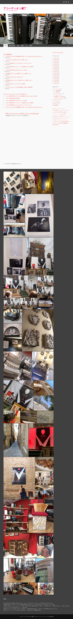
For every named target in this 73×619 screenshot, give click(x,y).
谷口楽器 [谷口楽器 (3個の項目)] (54, 124)
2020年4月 (55, 80)
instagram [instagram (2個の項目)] (67, 110)
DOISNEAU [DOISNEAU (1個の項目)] (63, 108)
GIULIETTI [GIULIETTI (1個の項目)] (59, 110)
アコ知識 (56, 92)
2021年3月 (55, 68)
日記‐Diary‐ (55, 103)
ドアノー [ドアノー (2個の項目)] (66, 118)
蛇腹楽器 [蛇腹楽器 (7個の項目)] (65, 123)
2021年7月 (55, 62)
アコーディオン (56, 89)
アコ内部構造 (57, 90)
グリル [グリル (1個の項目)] (65, 116)
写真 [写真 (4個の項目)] (68, 121)
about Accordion (12, 45)
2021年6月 (55, 64)
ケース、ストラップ (58, 93)
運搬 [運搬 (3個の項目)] (57, 124)
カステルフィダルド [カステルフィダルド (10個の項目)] (58, 116)
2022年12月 (55, 58)
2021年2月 (55, 70)
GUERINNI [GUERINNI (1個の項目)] (63, 110)
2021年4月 (55, 67)
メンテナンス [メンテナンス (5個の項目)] (55, 121)
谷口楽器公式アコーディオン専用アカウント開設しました (19, 80)
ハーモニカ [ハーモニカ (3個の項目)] (54, 119)
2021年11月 (55, 61)
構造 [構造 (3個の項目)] (62, 123)
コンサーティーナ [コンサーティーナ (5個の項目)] (56, 118)
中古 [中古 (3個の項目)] (61, 121)
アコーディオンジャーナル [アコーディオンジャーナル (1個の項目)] (56, 114)
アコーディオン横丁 (14, 8)
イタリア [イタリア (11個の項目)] (63, 114)
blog (18, 45)
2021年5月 (55, 65)
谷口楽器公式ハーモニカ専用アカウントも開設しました (18, 73)
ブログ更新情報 (7, 54)
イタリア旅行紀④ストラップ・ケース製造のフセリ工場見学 (19, 66)
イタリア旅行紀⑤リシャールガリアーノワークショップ (18, 63)
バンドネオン (56, 102)
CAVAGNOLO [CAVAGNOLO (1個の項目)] (54, 108)
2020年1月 (55, 81)
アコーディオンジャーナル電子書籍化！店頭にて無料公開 (19, 87)
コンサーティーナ (57, 99)
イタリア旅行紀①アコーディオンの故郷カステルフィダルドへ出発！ (21, 96)
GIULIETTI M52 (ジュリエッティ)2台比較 (15, 83)
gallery (22, 45)
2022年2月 (55, 59)
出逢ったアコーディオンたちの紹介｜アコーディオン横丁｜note (22, 113)
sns (26, 45)
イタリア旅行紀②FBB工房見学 (13, 98)
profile (31, 45)
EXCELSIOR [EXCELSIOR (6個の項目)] (55, 110)
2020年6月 (55, 77)
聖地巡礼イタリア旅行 (58, 96)
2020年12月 (55, 73)
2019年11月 (55, 83)
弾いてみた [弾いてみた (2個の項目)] (56, 123)
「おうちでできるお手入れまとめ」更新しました (17, 59)
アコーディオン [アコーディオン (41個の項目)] (61, 112)
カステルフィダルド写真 (60, 98)
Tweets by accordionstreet (57, 52)
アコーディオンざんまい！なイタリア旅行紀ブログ (15, 94)
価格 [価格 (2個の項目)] (63, 121)
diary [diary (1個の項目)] (60, 108)
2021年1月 (55, 71)
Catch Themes (51, 616)
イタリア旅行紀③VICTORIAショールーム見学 (16, 70)
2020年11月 (55, 74)
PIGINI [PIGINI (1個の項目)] (53, 112)
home (6, 45)
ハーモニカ (55, 100)
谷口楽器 (55, 105)
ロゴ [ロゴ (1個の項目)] (59, 121)
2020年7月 (55, 76)
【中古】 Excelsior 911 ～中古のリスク (14, 77)
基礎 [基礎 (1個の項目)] (53, 123)
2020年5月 (55, 78)
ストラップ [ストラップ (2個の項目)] (62, 118)
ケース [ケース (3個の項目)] (68, 116)
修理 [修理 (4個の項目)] (66, 121)
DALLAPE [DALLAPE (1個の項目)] (58, 108)
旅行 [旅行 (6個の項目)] (59, 123)
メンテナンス (57, 95)
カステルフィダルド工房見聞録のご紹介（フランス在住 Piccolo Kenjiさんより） (24, 56)
